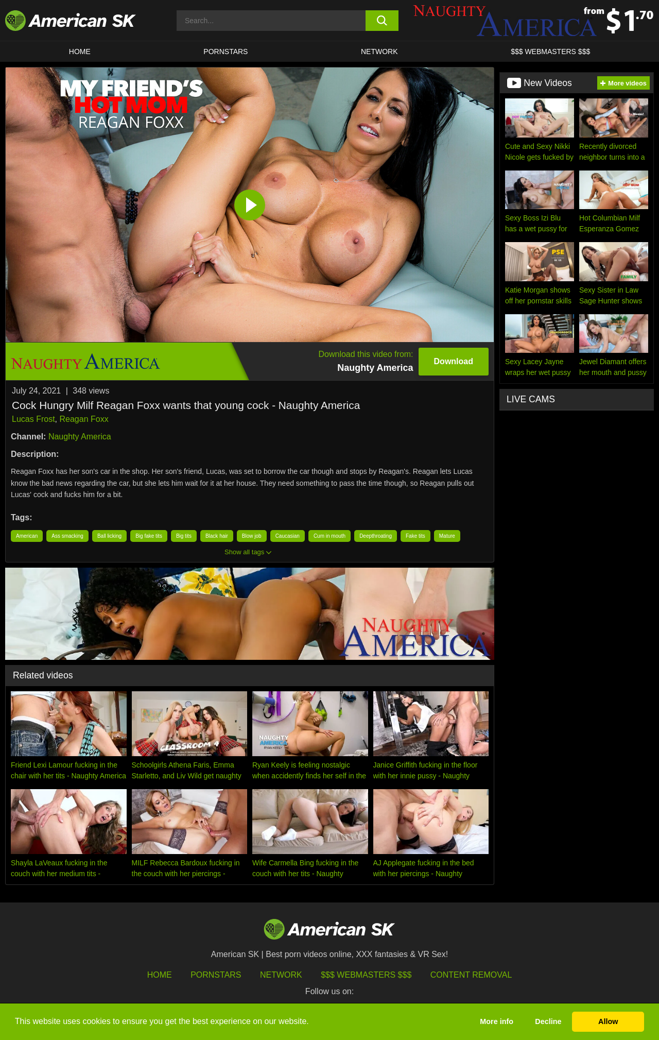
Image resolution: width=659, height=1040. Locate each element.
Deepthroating (375, 536)
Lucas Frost (33, 419)
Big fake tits (148, 536)
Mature (447, 536)
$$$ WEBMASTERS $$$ (550, 51)
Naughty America (79, 436)
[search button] (382, 20)
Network (379, 51)
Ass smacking (67, 536)
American (27, 536)
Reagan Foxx (83, 419)
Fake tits (415, 536)
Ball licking (109, 536)
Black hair (216, 536)
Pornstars (215, 974)
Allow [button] (608, 1021)
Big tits (184, 536)
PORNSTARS (225, 51)
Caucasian (287, 536)
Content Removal (471, 974)
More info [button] (496, 1021)
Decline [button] (548, 1021)
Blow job (252, 536)
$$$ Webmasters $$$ (366, 974)
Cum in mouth (329, 536)
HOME (80, 51)
